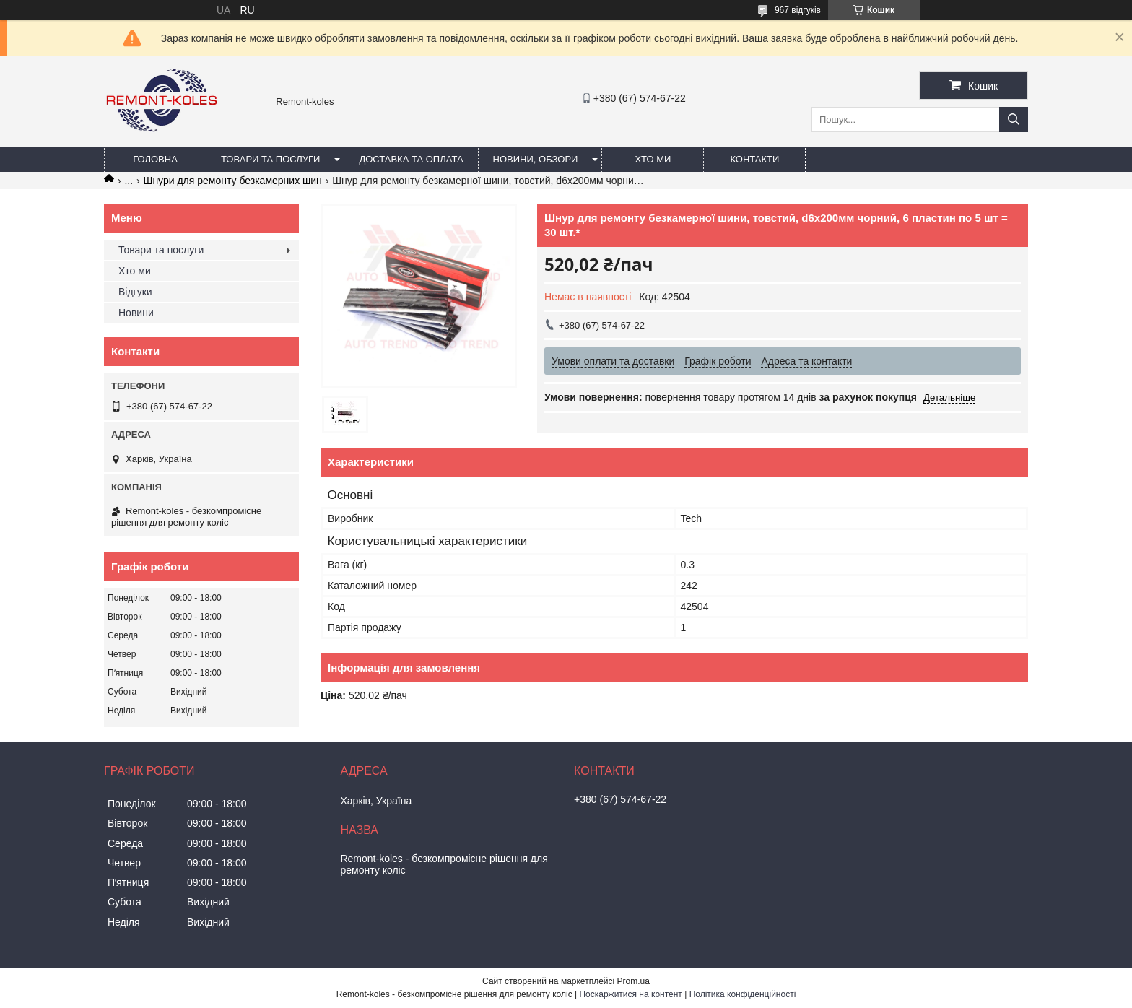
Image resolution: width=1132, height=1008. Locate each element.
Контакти (754, 159)
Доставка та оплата (411, 159)
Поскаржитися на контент (630, 994)
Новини (136, 312)
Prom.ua (633, 981)
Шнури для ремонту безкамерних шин (233, 180)
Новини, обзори (535, 159)
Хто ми (653, 159)
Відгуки (135, 291)
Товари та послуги (270, 159)
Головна (155, 159)
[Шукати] (1013, 119)
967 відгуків (798, 10)
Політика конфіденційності (742, 994)
